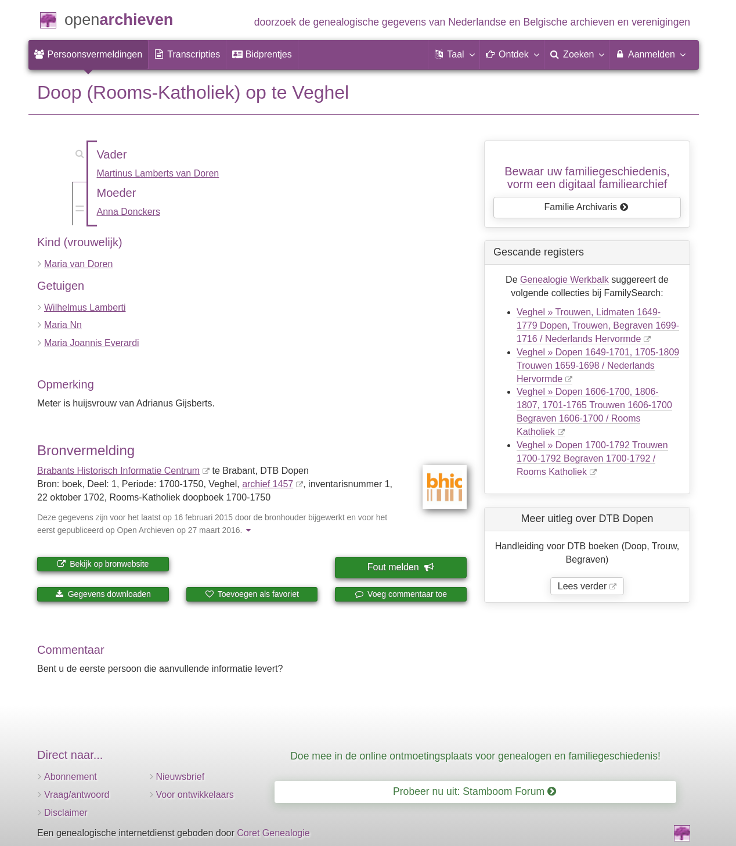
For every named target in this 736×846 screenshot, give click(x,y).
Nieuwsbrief (180, 777)
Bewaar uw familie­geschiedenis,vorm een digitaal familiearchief (587, 177)
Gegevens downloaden (103, 594)
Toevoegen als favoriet (252, 594)
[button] (453, 54)
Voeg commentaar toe (401, 594)
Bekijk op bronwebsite (103, 563)
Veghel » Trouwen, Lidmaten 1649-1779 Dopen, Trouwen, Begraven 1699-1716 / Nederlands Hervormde (598, 325)
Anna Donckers (128, 212)
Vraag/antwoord (76, 795)
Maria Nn (63, 325)
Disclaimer (66, 813)
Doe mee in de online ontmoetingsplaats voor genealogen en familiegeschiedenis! (475, 756)
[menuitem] (88, 54)
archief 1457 (267, 484)
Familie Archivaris (586, 207)
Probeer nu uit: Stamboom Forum (474, 791)
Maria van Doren (78, 264)
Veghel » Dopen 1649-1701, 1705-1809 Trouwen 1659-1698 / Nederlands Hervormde (598, 365)
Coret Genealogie (273, 833)
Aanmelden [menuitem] (649, 54)
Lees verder (582, 586)
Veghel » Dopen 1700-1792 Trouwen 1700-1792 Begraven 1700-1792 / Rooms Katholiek (592, 458)
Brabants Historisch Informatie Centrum (118, 471)
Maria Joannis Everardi (91, 343)
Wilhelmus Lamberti (84, 307)
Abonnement (70, 777)
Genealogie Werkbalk (564, 280)
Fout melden (400, 567)
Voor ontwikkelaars (195, 795)
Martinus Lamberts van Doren (158, 173)
